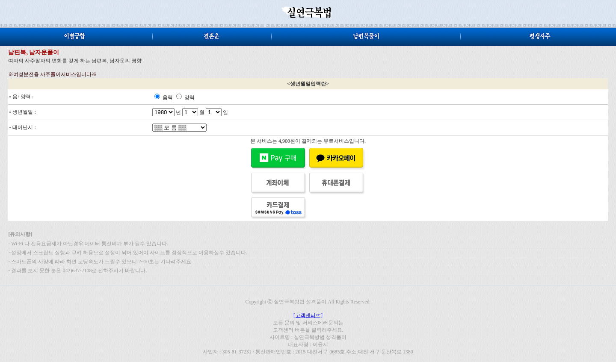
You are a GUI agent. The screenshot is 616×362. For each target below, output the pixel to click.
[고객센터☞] (308, 315)
